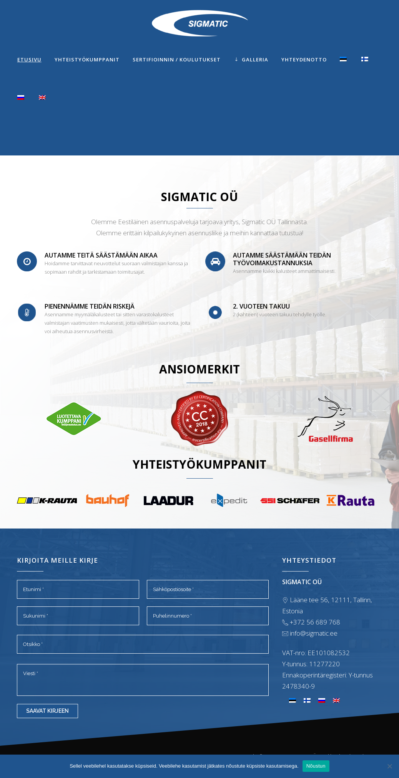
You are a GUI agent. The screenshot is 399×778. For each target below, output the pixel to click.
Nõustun (316, 766)
